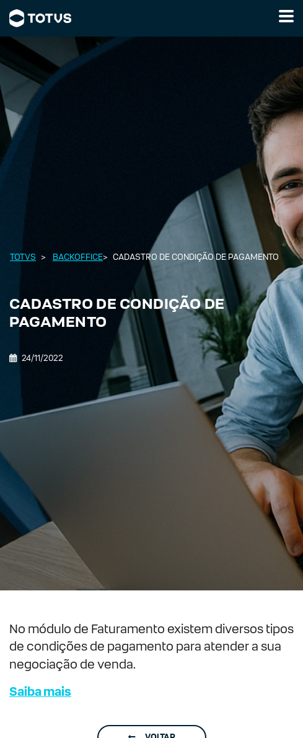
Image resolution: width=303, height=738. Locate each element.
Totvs (23, 257)
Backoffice (78, 257)
